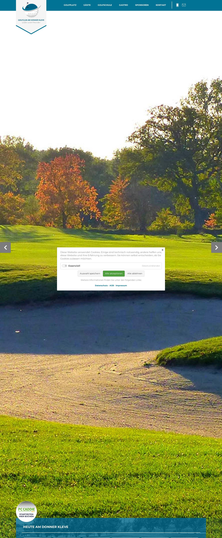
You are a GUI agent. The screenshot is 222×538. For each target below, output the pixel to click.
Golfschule (105, 5)
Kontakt (161, 5)
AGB (112, 285)
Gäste (87, 5)
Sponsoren (142, 5)
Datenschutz (101, 285)
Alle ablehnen (134, 273)
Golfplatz (70, 5)
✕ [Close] (162, 250)
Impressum (121, 285)
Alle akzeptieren (114, 273)
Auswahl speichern (90, 273)
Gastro (123, 5)
